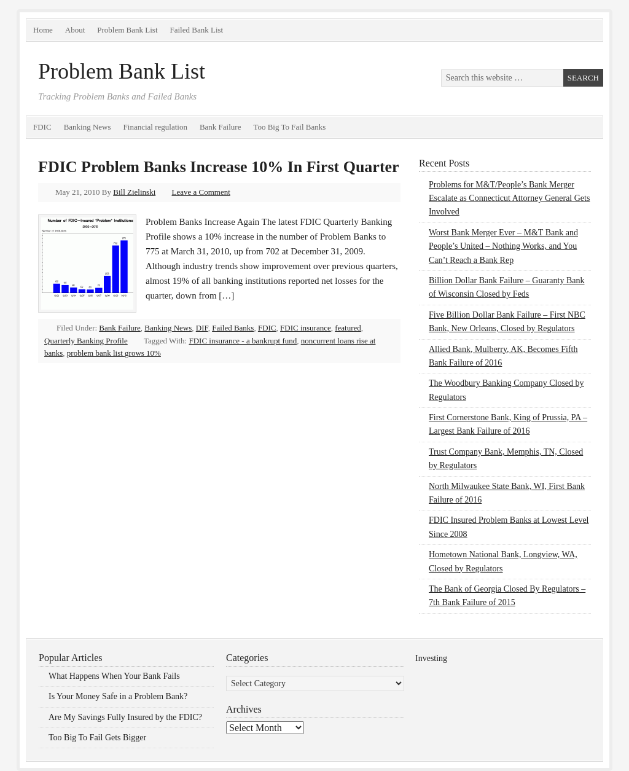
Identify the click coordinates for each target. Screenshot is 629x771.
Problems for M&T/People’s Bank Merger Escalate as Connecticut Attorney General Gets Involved (509, 198)
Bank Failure (220, 126)
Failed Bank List (197, 29)
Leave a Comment (201, 192)
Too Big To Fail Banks (289, 126)
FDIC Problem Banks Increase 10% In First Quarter (218, 167)
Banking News (87, 126)
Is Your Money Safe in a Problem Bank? (118, 696)
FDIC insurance (305, 327)
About (75, 29)
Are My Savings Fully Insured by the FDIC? (125, 717)
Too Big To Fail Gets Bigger (97, 737)
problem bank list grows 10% (114, 353)
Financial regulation (155, 126)
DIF (202, 327)
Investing (431, 658)
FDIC (42, 126)
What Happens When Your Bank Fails (114, 676)
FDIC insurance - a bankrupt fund (243, 340)
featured (348, 327)
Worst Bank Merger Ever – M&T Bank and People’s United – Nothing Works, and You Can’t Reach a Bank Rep (503, 246)
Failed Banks (233, 327)
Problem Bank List (127, 29)
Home (43, 29)
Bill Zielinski (134, 192)
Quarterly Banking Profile (86, 340)
